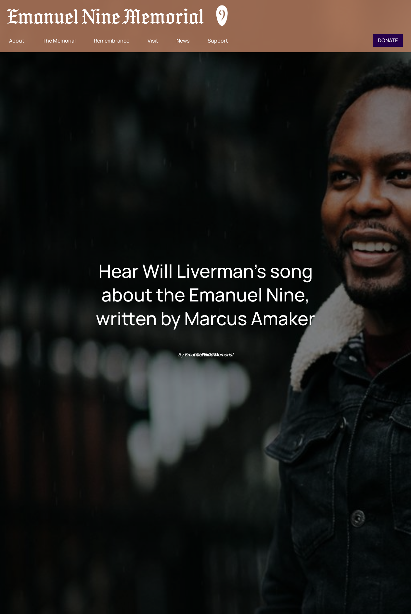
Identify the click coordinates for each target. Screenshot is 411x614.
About (16, 40)
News (182, 40)
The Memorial (59, 40)
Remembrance (111, 40)
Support (218, 40)
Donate (388, 40)
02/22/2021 (205, 355)
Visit (153, 40)
